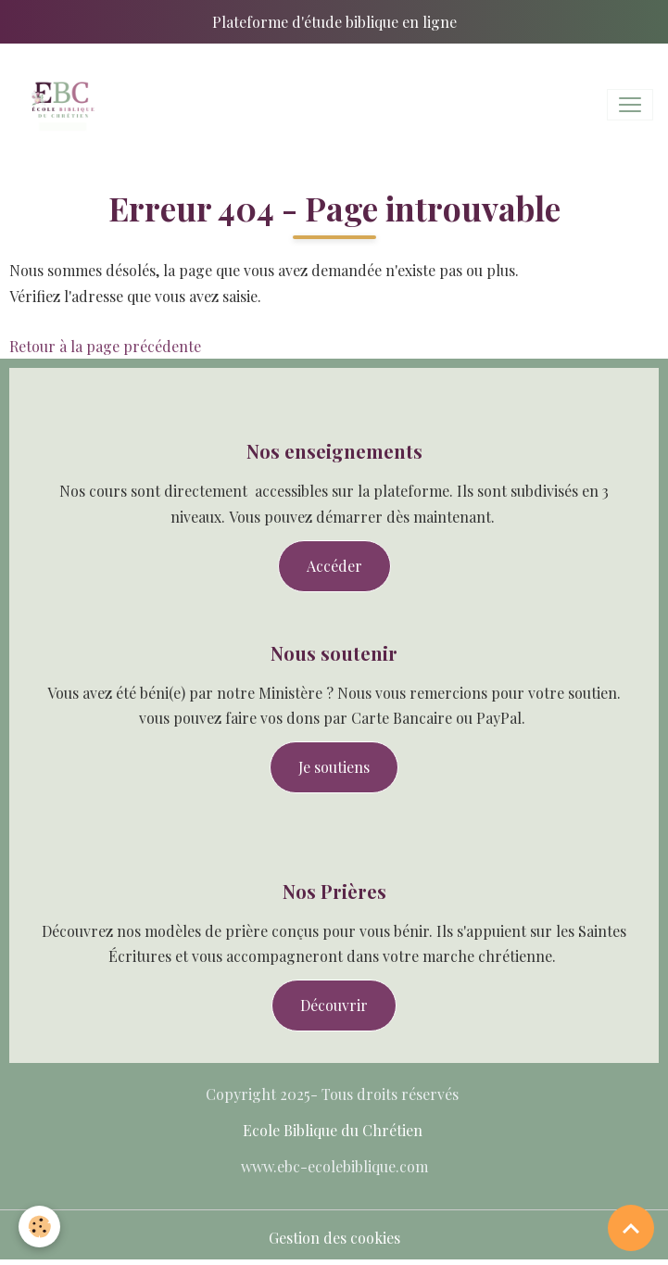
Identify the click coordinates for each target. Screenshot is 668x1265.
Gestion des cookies (334, 1237)
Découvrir (334, 1005)
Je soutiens (334, 767)
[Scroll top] (631, 1228)
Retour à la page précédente (105, 346)
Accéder (334, 566)
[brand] (65, 104)
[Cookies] (39, 1226)
